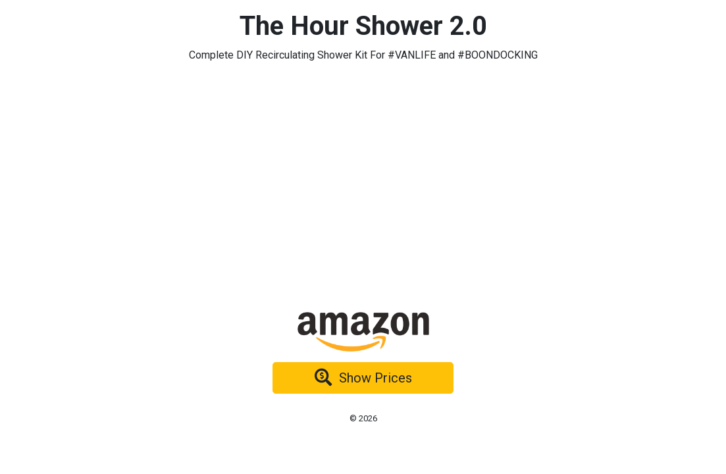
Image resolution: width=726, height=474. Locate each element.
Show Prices (363, 378)
